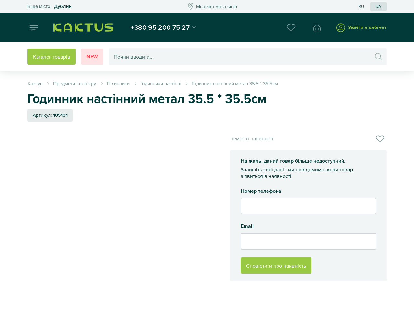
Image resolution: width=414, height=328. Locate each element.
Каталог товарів (51, 56)
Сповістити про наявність (276, 265)
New (92, 56)
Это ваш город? (49, 6)
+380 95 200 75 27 (160, 27)
